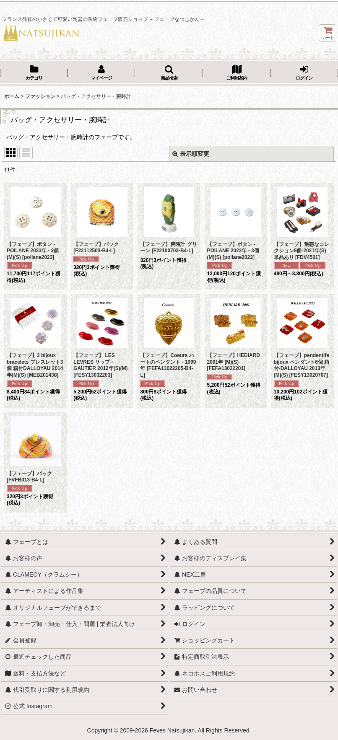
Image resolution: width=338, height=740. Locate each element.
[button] (169, 73)
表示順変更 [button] (190, 153)
